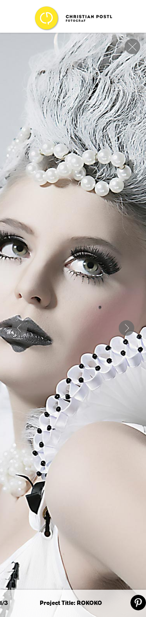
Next (126, 328)
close (132, 46)
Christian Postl (73, 18)
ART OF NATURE (19, 328)
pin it (138, 602)
